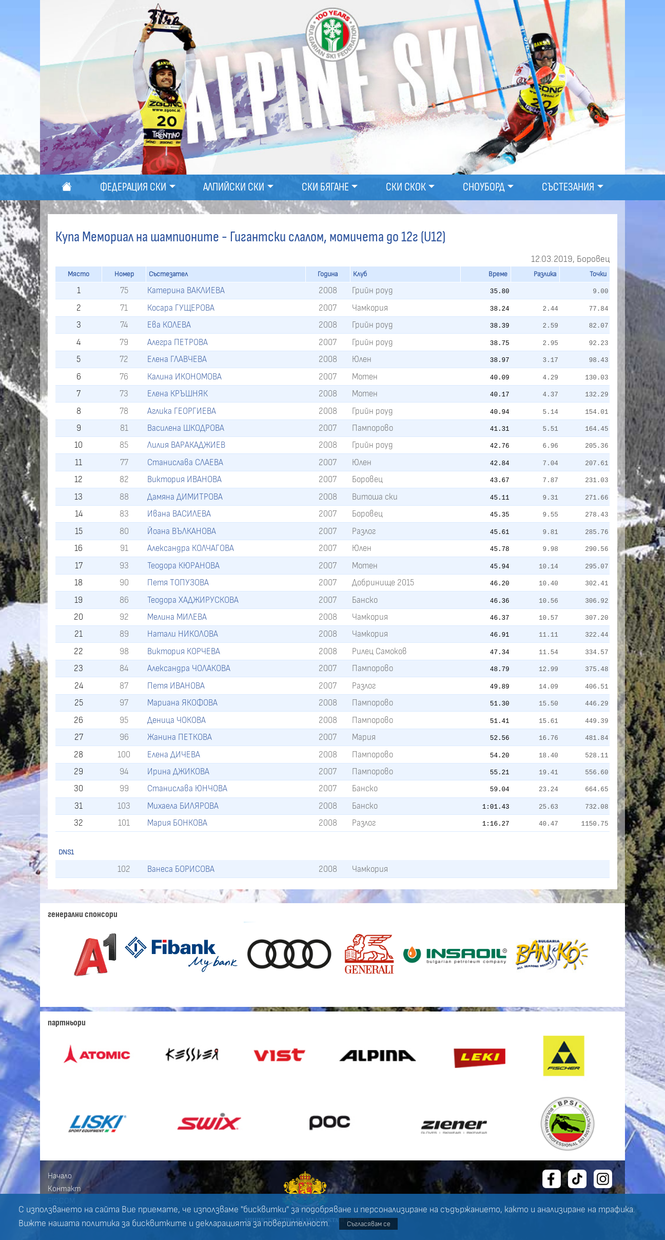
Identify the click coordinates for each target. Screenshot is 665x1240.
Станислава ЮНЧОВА (187, 788)
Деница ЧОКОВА (176, 720)
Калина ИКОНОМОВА (184, 376)
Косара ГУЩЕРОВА (180, 307)
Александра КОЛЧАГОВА (190, 548)
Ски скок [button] (406, 187)
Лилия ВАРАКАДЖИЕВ (186, 445)
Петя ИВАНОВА (176, 685)
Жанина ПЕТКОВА (179, 737)
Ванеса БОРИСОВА (180, 869)
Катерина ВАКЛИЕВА (186, 290)
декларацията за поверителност (261, 1223)
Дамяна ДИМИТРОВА (185, 496)
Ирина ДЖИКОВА (178, 771)
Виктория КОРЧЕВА (183, 651)
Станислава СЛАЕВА (185, 462)
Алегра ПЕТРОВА (177, 342)
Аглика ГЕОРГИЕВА (181, 411)
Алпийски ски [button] (233, 187)
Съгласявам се (368, 1224)
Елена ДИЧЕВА (173, 754)
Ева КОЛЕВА (169, 324)
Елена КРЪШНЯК (177, 393)
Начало (60, 1176)
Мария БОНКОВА (177, 822)
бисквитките (159, 1223)
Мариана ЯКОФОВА (182, 702)
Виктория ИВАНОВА (184, 479)
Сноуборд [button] (484, 187)
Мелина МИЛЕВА (177, 617)
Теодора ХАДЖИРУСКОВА (193, 600)
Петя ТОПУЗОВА (178, 582)
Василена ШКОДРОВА (185, 428)
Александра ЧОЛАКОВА (188, 668)
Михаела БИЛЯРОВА (183, 806)
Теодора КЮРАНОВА (183, 565)
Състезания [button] (568, 187)
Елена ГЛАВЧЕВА (177, 359)
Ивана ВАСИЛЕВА (179, 513)
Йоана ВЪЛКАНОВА (181, 531)
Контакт (64, 1189)
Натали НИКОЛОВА (182, 633)
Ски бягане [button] (325, 187)
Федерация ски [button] (133, 187)
